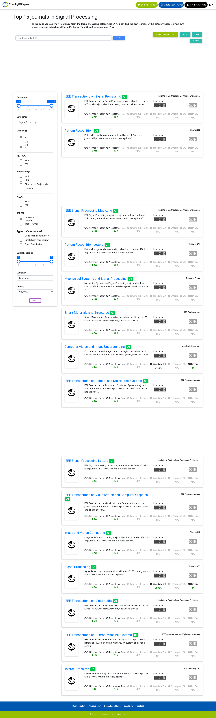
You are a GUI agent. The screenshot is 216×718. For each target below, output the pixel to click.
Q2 (26, 141)
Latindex (29, 188)
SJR (27, 176)
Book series (30, 217)
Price (196, 41)
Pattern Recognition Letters (87, 244)
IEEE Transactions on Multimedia (91, 601)
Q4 (26, 148)
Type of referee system (29, 231)
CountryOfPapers (119, 714)
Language (21, 272)
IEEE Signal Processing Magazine (91, 210)
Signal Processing (80, 567)
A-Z (185, 34)
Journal (28, 220)
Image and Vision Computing (87, 533)
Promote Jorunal (198, 5)
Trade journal (31, 224)
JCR (27, 180)
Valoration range (25, 253)
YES (27, 160)
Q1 (26, 138)
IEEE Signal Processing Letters (89, 461)
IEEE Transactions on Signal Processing (95, 96)
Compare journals (165, 34)
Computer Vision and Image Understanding (97, 347)
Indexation (23, 171)
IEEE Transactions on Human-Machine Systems (101, 635)
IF (197, 34)
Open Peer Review (34, 244)
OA (19, 197)
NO (26, 164)
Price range (22, 97)
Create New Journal (173, 5)
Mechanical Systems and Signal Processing (98, 279)
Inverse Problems (79, 669)
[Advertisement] (108, 68)
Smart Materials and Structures (89, 312)
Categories (22, 117)
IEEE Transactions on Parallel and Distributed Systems (106, 381)
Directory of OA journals (36, 184)
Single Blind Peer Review (37, 240)
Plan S (21, 156)
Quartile (22, 130)
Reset (35, 300)
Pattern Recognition (81, 130)
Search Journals (149, 5)
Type (20, 213)
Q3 (26, 145)
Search (118, 38)
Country (20, 286)
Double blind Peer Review (37, 235)
